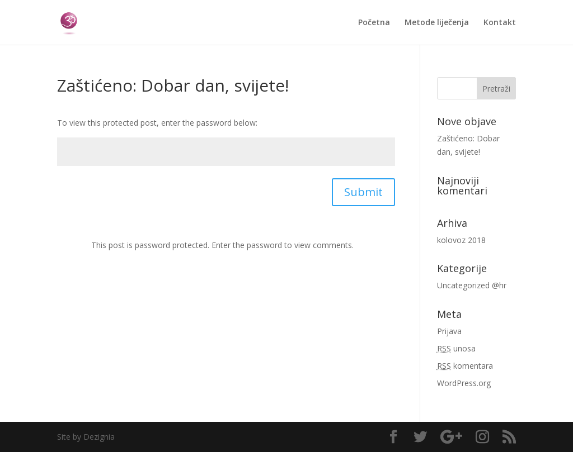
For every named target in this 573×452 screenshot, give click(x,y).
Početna (374, 22)
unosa (456, 348)
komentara (465, 365)
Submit (363, 191)
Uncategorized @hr (471, 285)
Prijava (449, 331)
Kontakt (499, 22)
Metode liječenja (437, 22)
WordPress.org (464, 383)
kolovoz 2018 (461, 240)
